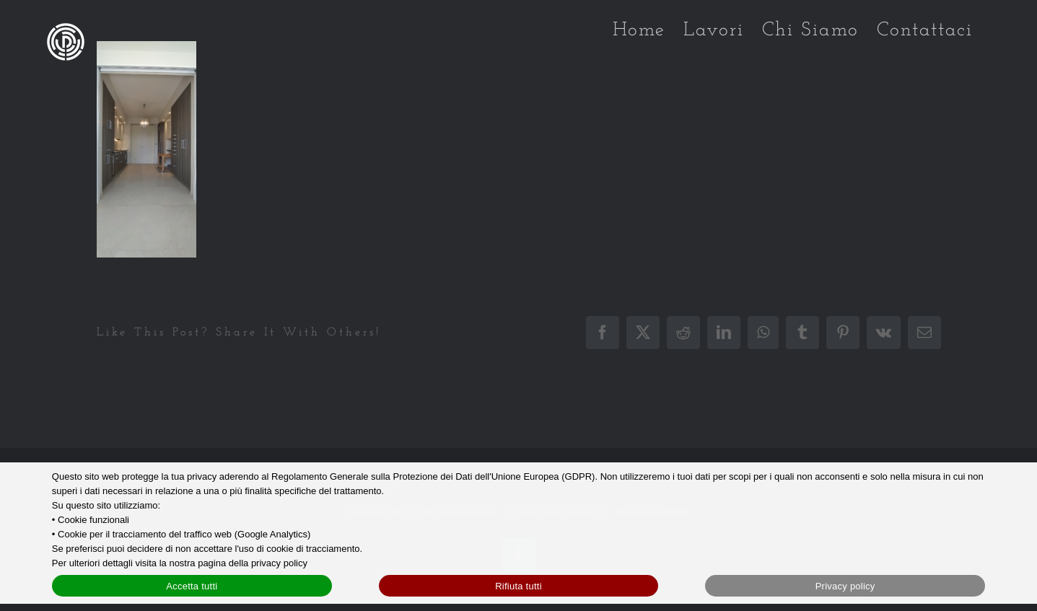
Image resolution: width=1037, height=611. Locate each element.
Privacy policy (845, 586)
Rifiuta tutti (518, 586)
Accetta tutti (191, 586)
